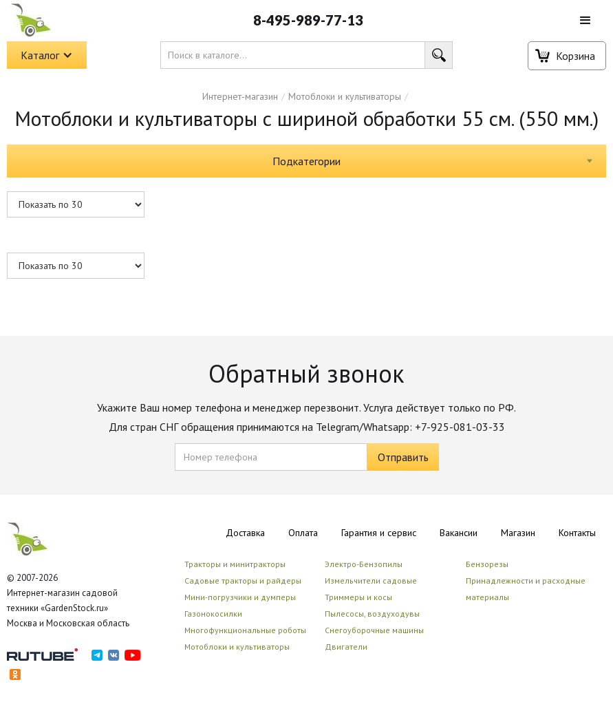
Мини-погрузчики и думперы (240, 597)
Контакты (577, 532)
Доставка (245, 532)
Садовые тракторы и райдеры (242, 580)
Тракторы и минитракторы (235, 564)
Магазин (518, 532)
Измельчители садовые (371, 580)
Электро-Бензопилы (363, 564)
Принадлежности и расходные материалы (525, 588)
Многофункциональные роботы (245, 630)
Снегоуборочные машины (374, 630)
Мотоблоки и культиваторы (344, 96)
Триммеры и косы (358, 597)
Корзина (575, 56)
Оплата (303, 532)
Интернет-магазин (240, 96)
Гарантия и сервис (378, 532)
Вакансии (458, 532)
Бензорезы (487, 564)
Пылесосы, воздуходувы (372, 613)
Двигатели (346, 646)
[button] (585, 20)
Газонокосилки (213, 613)
